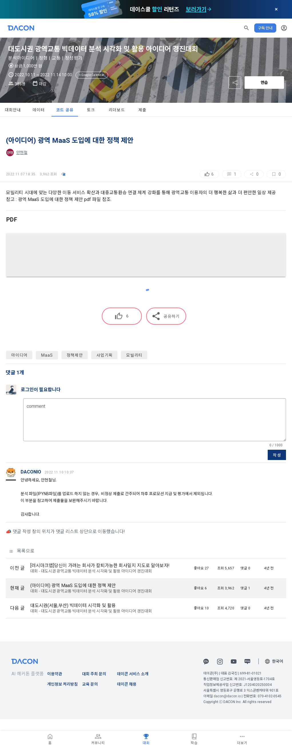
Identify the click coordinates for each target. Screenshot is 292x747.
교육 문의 (90, 684)
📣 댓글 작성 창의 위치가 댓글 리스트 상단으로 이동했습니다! (65, 531)
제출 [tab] (142, 110)
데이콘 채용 (126, 684)
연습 (264, 82)
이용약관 (54, 674)
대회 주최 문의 (94, 674)
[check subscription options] (209, 9)
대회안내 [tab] (13, 110)
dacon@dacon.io (227, 696)
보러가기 (196, 9)
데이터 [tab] (39, 110)
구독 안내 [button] (265, 28)
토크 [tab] (91, 110)
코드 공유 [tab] (65, 110)
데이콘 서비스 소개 (132, 674)
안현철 (21, 152)
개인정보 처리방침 (62, 684)
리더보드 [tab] (117, 110)
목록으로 (22, 551)
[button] (246, 28)
